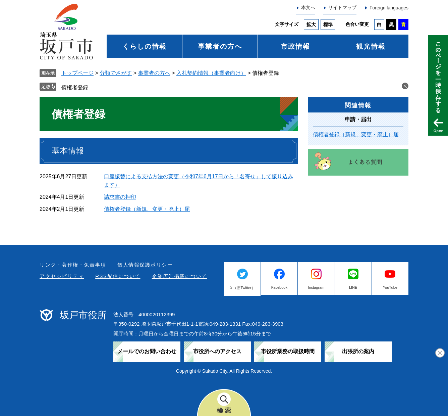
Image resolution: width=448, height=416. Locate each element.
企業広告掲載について (179, 276)
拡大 (311, 24)
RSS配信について (117, 276)
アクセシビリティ (62, 276)
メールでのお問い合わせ (146, 351)
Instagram (316, 287)
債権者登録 (74, 87)
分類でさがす (116, 73)
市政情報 (295, 46)
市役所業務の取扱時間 (288, 351)
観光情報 (371, 46)
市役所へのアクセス (217, 351)
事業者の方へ (220, 46)
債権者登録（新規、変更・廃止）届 (147, 209)
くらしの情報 (144, 46)
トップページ (77, 73)
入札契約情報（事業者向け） (211, 73)
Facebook (279, 287)
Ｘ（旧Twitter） (242, 288)
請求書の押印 (120, 197)
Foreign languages (389, 7)
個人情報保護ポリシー (145, 265)
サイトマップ (342, 7)
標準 (328, 24)
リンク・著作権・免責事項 (73, 265)
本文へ (308, 7)
